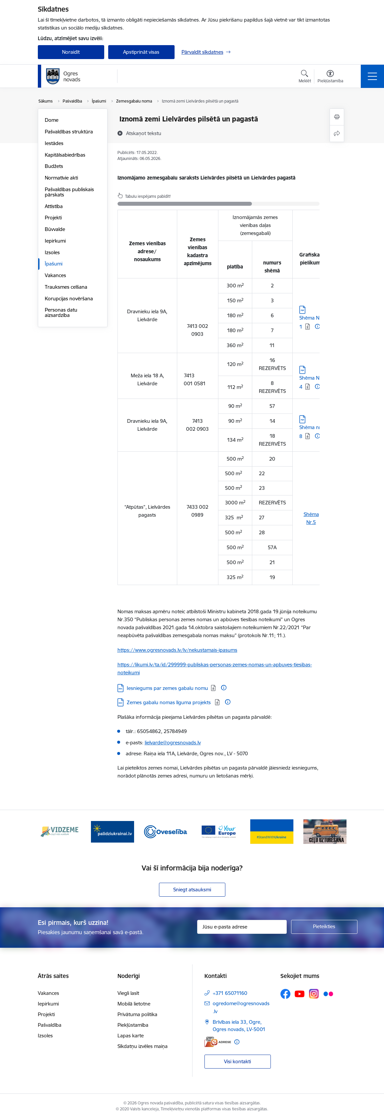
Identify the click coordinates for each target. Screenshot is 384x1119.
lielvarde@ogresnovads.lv (173, 742)
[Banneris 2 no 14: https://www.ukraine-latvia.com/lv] (112, 831)
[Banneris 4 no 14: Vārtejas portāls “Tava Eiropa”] (218, 831)
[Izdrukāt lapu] (337, 117)
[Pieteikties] (324, 927)
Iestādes (54, 143)
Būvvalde (55, 229)
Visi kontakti (237, 1061)
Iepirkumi (55, 241)
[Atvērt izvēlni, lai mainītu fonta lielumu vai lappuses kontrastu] (330, 77)
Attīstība (54, 206)
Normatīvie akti (61, 178)
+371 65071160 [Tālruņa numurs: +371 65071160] (230, 993)
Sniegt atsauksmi (192, 889)
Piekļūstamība (132, 1025)
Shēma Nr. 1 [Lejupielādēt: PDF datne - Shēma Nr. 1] (311, 322)
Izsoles (52, 252)
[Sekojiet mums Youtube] (300, 994)
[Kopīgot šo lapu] (337, 133)
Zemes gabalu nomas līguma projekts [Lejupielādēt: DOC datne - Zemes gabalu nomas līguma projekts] (169, 702)
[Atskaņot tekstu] (143, 133)
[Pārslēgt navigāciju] (372, 76)
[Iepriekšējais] (49, 832)
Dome (51, 120)
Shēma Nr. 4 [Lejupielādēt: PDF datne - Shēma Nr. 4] (311, 382)
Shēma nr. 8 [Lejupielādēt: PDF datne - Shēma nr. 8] (310, 431)
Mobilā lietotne (133, 1004)
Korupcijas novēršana (69, 298)
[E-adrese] (217, 1041)
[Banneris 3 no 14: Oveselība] (165, 831)
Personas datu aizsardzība (61, 312)
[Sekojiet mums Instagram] (314, 994)
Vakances (55, 275)
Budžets (54, 166)
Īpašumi (53, 264)
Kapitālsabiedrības (65, 155)
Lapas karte (130, 1035)
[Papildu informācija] (317, 326)
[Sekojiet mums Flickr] (328, 994)
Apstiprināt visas (141, 52)
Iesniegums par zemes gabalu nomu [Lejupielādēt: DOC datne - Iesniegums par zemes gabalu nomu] (167, 688)
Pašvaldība (49, 1025)
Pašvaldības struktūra (69, 131)
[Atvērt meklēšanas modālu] (304, 77)
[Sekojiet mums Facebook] (285, 994)
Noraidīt (71, 52)
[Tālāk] (335, 832)
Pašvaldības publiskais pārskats (69, 192)
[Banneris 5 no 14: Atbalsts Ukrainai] (271, 831)
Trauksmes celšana (66, 287)
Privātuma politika (137, 1014)
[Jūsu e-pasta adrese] (242, 927)
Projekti (53, 217)
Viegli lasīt (128, 993)
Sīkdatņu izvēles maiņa (142, 1046)
